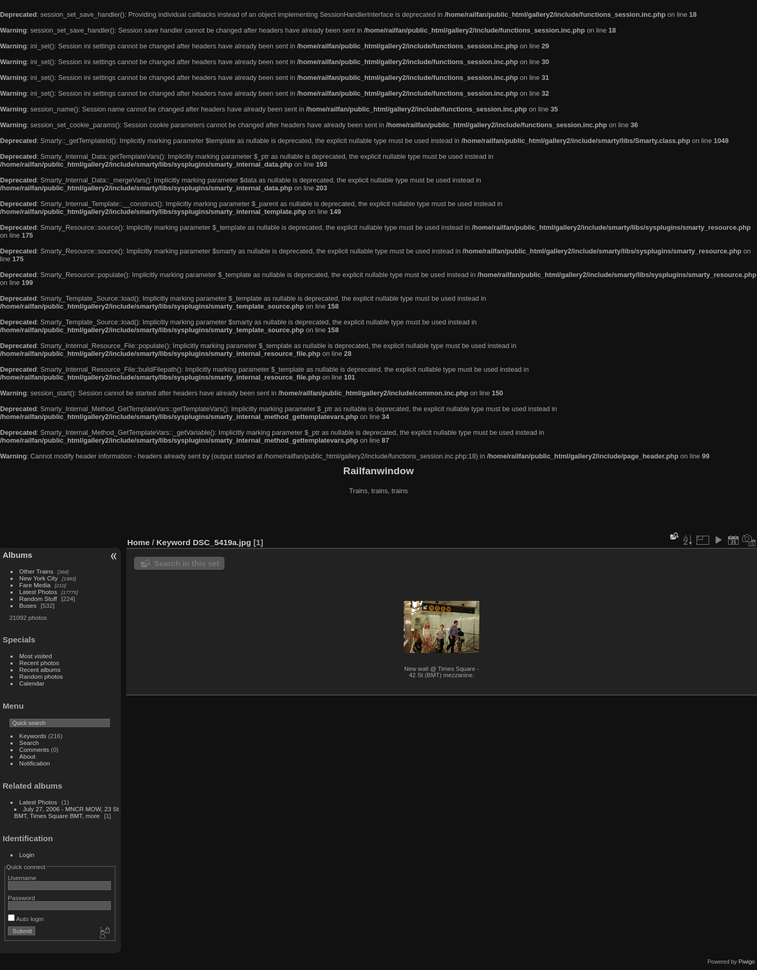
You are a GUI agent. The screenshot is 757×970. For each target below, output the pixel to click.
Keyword (174, 542)
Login (27, 854)
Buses (28, 605)
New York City (38, 578)
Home (138, 542)
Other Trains (36, 571)
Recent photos (39, 662)
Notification (34, 763)
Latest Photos (38, 591)
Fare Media (35, 584)
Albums (17, 554)
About (27, 756)
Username (22, 877)
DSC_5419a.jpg (222, 542)
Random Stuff (38, 598)
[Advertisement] (378, 517)
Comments (34, 749)
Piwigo (747, 961)
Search (29, 742)
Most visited (35, 655)
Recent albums (39, 669)
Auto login (26, 918)
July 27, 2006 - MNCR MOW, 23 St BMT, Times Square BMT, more (66, 812)
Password (21, 897)
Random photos (41, 676)
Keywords (33, 735)
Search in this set (186, 563)
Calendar (32, 683)
